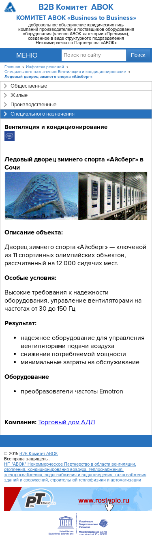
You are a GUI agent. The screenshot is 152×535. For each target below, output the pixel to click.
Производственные (33, 104)
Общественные (29, 86)
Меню (27, 55)
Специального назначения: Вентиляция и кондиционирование (65, 71)
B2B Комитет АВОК (38, 453)
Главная (12, 66)
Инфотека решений (45, 66)
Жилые (19, 95)
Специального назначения (43, 114)
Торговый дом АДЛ (66, 422)
